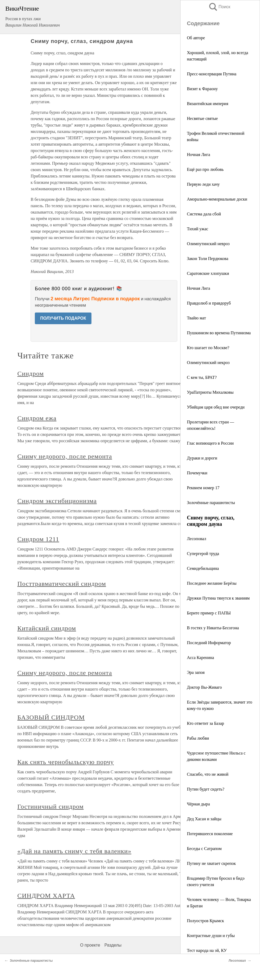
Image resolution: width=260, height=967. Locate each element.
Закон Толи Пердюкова (207, 258)
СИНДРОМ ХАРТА (46, 895)
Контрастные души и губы (211, 935)
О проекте (90, 945)
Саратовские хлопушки (208, 273)
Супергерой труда (203, 553)
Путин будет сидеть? (205, 789)
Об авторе (196, 38)
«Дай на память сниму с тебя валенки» (74, 851)
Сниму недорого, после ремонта (64, 456)
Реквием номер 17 (203, 487)
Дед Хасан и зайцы (204, 819)
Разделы (112, 945)
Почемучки (197, 473)
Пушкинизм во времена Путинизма (219, 333)
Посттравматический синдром (61, 583)
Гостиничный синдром (50, 806)
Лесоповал (196, 538)
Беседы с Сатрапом (204, 848)
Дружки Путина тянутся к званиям (218, 598)
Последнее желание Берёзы (212, 583)
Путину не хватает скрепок (211, 863)
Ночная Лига (198, 154)
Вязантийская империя (207, 103)
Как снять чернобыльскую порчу (65, 761)
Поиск (219, 7)
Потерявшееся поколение (210, 833)
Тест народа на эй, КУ (207, 950)
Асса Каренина (200, 657)
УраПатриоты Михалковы (210, 392)
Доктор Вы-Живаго (204, 687)
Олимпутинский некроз (208, 362)
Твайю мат (196, 318)
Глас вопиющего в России (210, 443)
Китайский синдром (46, 628)
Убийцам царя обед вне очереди (216, 407)
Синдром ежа (36, 418)
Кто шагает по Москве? (208, 347)
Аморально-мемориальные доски (217, 199)
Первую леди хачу (203, 184)
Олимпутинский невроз (208, 243)
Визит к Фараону (202, 88)
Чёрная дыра (198, 804)
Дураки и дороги (202, 458)
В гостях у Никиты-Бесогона (213, 628)
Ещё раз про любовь (205, 169)
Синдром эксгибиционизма (57, 500)
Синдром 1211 (38, 539)
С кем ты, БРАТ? (202, 377)
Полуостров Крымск (205, 920)
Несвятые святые (202, 118)
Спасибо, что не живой (207, 774)
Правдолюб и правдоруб (209, 303)
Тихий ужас (197, 229)
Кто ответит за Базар (205, 723)
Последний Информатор (209, 642)
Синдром (30, 373)
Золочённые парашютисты (211, 502)
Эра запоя (196, 672)
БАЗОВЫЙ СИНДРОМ (51, 717)
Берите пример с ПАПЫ (209, 613)
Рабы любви (198, 738)
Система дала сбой (204, 214)
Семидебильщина (203, 568)
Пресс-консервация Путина (211, 74)
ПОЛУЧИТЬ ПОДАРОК (63, 318)
